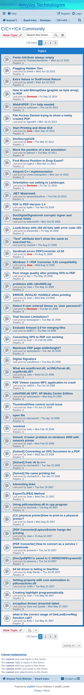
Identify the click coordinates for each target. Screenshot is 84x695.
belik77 (30, 330)
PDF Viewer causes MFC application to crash (44, 382)
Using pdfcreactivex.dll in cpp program (40, 504)
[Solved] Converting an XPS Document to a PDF (46, 451)
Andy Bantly (33, 572)
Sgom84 (31, 121)
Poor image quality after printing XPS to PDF (44, 273)
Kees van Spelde (36, 606)
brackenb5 (32, 230)
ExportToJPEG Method (29, 493)
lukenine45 (33, 221)
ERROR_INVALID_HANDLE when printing (42, 295)
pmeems (31, 550)
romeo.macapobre (37, 174)
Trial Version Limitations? (31, 316)
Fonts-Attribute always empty (33, 57)
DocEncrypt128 (23, 138)
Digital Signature (24, 359)
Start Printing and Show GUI (32, 128)
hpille (29, 207)
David (30, 521)
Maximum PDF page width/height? (37, 348)
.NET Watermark (24, 193)
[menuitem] (11, 13)
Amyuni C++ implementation (33, 171)
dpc (29, 276)
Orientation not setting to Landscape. (39, 182)
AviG (29, 620)
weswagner (33, 319)
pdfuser (31, 152)
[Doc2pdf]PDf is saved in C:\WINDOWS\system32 (47, 558)
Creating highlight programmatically (38, 592)
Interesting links (24, 484)
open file (19, 415)
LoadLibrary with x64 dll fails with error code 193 (47, 227)
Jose (29, 131)
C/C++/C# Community (23, 28)
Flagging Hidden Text (28, 68)
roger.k (30, 163)
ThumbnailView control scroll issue (37, 404)
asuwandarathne (36, 196)
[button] (55, 42)
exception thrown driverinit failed (36, 603)
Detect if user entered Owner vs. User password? (47, 305)
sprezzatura (33, 351)
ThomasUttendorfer (37, 60)
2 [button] (45, 43)
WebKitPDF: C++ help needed (33, 104)
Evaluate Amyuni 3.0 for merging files (39, 327)
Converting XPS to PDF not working (38, 337)
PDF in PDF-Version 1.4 (29, 204)
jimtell (30, 71)
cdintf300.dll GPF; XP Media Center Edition (43, 393)
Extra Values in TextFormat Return (37, 79)
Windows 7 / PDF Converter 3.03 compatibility (45, 262)
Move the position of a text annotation (39, 149)
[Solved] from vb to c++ (29, 462)
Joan (29, 287)
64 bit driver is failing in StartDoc (36, 569)
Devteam (32, 96)
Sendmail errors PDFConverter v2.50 (38, 251)
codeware (32, 107)
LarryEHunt (33, 362)
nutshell (31, 245)
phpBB (30, 686)
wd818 (30, 385)
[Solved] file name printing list (34, 473)
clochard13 (33, 465)
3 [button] (50, 43)
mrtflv (30, 586)
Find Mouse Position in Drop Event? (38, 160)
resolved (19, 426)
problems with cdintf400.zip (32, 284)
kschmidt (31, 507)
